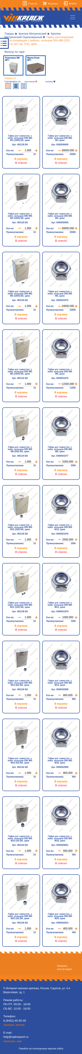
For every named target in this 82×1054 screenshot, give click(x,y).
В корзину (21, 158)
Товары (9, 33)
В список (21, 162)
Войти (73, 3)
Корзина (53, 3)
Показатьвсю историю (64, 967)
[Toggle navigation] (72, 17)
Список (32, 3)
